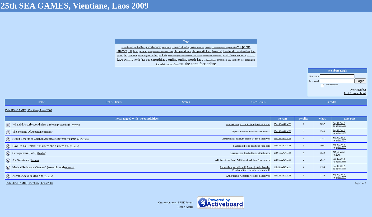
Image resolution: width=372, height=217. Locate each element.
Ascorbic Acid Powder (258, 167)
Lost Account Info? (355, 93)
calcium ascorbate (245, 138)
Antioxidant (226, 167)
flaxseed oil (239, 145)
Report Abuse (185, 206)
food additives (262, 124)
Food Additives (238, 160)
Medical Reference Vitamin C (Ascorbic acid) (38, 167)
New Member (358, 89)
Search (186, 102)
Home (41, 102)
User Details (258, 102)
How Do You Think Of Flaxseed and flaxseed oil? (40, 146)
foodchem (252, 160)
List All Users (113, 102)
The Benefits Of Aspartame (28, 131)
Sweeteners (264, 160)
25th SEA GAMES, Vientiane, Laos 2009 (28, 110)
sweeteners (264, 131)
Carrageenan (236, 152)
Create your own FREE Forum (175, 202)
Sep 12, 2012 (339, 123)
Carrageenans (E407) (24, 153)
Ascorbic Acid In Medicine (27, 176)
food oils (265, 145)
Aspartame (237, 131)
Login (360, 81)
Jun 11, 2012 (338, 151)
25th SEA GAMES (282, 124)
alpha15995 (341, 126)
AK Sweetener (222, 160)
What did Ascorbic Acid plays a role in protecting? (41, 124)
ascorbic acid (239, 167)
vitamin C (265, 170)
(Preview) (75, 124)
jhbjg (338, 154)
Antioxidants (232, 124)
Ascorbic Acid (247, 124)
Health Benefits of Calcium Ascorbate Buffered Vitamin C (45, 138)
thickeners (264, 152)
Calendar (331, 102)
